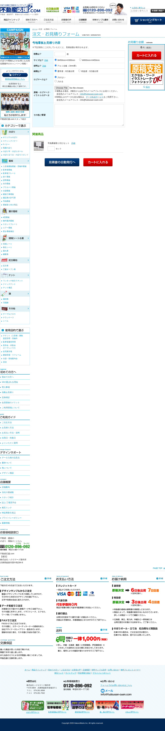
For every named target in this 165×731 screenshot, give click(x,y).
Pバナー (6, 144)
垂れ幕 (5, 251)
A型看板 (6, 217)
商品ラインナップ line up (11, 21)
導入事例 (6, 387)
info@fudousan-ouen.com (91, 94)
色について (7, 468)
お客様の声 (76, 670)
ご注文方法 (7, 422)
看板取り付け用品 (10, 205)
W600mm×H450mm (91, 60)
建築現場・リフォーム (12, 355)
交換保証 (6, 397)
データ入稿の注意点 (11, 457)
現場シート (7, 244)
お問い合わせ (113, 670)
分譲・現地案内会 (10, 358)
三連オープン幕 (9, 269)
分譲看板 (6, 191)
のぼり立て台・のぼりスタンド (15, 155)
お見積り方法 (8, 427)
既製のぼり (7, 148)
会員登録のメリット (11, 402)
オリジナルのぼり (10, 137)
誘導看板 (6, 180)
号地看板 (6, 201)
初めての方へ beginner (31, 21)
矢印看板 (6, 184)
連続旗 (5, 299)
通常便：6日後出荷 (65, 71)
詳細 (46, 60)
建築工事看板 (8, 194)
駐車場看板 (7, 170)
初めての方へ (8, 377)
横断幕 (5, 254)
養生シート (7, 247)
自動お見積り (8, 392)
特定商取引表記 (9, 513)
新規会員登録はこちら (15, 79)
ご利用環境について (11, 407)
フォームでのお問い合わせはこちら (116, 685)
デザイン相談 (8, 473)
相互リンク (7, 507)
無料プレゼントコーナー (131, 670)
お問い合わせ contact (118, 21)
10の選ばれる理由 (10, 382)
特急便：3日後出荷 (89, 71)
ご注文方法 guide (48, 21)
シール (5, 321)
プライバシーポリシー (12, 518)
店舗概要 (86, 670)
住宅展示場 (7, 351)
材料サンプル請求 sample (100, 21)
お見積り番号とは (138, 8)
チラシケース (8, 317)
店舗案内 (6, 487)
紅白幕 (5, 266)
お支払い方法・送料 (11, 433)
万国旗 (5, 303)
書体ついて (7, 463)
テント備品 (7, 288)
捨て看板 (6, 177)
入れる (60, 81)
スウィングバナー (10, 141)
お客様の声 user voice (65, 21)
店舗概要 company (83, 21)
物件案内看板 (8, 221)
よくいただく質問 (10, 443)
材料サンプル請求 (99, 670)
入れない (61, 77)
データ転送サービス (95, 97)
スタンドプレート (10, 224)
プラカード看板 (9, 187)
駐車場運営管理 (9, 342)
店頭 (5, 362)
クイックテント (9, 284)
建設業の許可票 (9, 198)
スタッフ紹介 (8, 497)
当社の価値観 (8, 492)
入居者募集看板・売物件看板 (15, 166)
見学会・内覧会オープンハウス (9, 346)
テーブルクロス (9, 314)
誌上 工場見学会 (9, 502)
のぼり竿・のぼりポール (13, 151)
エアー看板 (7, 228)
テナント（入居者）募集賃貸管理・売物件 (13, 337)
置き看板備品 (8, 231)
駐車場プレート (9, 173)
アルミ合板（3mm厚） (67, 66)
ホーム (34, 29)
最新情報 (6, 523)
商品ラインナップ (39, 670)
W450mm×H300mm (66, 60)
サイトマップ (70, 673)
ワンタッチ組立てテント (13, 281)
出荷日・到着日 (9, 438)
